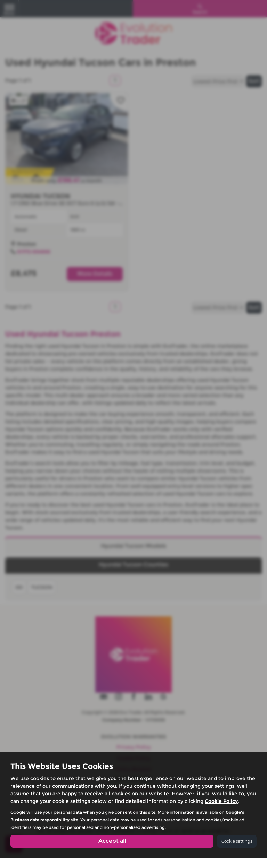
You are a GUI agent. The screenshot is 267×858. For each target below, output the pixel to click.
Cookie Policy (221, 801)
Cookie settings (236, 841)
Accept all (112, 841)
